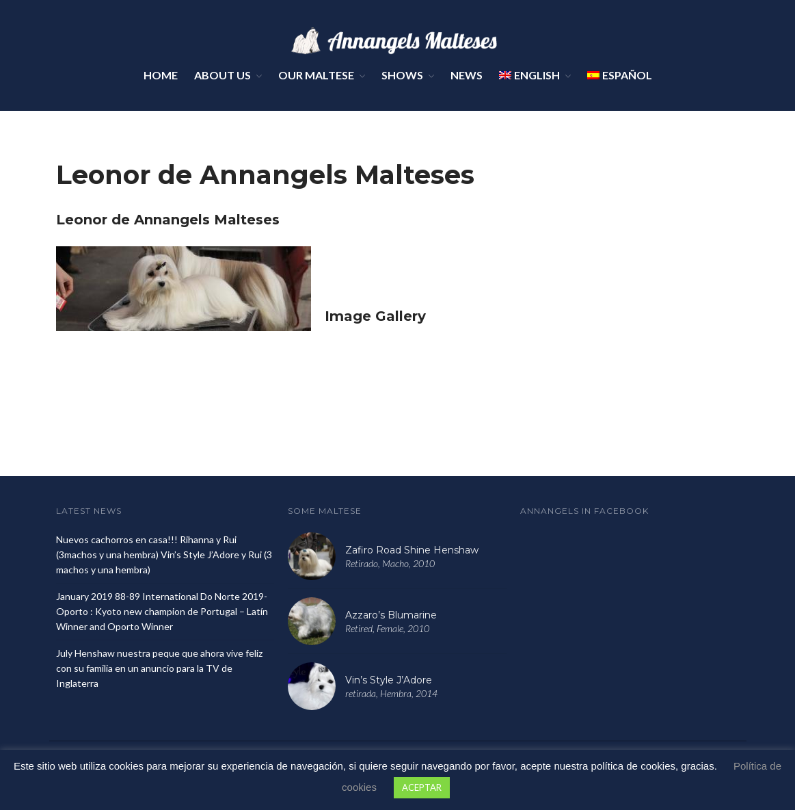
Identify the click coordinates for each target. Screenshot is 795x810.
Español (619, 74)
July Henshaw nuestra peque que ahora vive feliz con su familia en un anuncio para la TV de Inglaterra (159, 668)
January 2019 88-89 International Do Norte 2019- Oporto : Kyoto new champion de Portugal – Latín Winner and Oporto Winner (162, 611)
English (529, 74)
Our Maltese (316, 74)
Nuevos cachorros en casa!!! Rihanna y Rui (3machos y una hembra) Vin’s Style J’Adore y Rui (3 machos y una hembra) (164, 554)
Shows (402, 74)
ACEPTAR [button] (422, 787)
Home (161, 74)
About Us (222, 74)
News (466, 74)
